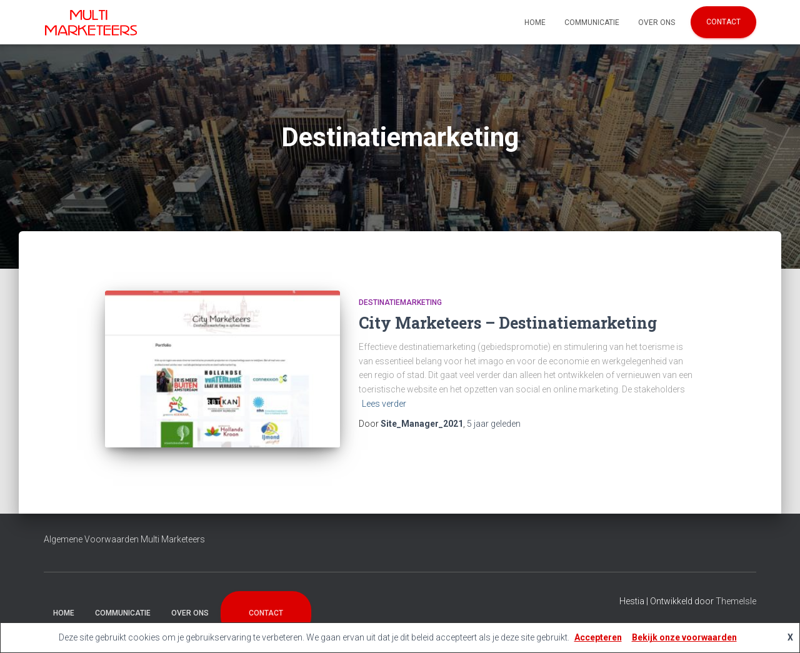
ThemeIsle (736, 601)
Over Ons (656, 22)
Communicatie (591, 22)
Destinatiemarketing (400, 302)
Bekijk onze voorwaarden (684, 637)
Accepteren (598, 637)
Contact (723, 21)
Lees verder (384, 404)
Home (535, 22)
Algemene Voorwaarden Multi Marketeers (124, 539)
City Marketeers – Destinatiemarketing (508, 322)
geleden (494, 424)
